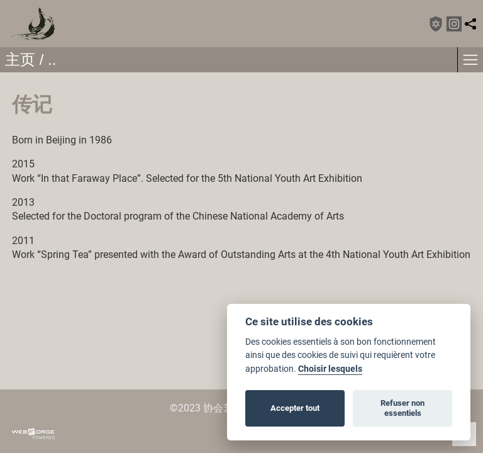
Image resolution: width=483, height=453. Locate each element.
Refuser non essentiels (402, 408)
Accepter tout (294, 408)
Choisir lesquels (330, 369)
